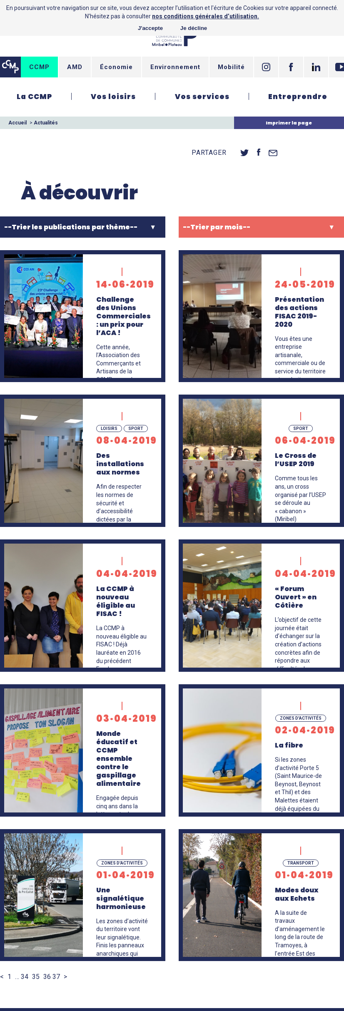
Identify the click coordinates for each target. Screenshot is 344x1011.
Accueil (17, 123)
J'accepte (150, 28)
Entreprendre (297, 97)
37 (56, 977)
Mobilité (231, 67)
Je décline (193, 28)
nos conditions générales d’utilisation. (205, 16)
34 (24, 977)
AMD (74, 67)
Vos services (202, 97)
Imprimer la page (289, 122)
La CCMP (34, 97)
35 (36, 977)
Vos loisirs (113, 97)
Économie (116, 67)
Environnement (175, 67)
